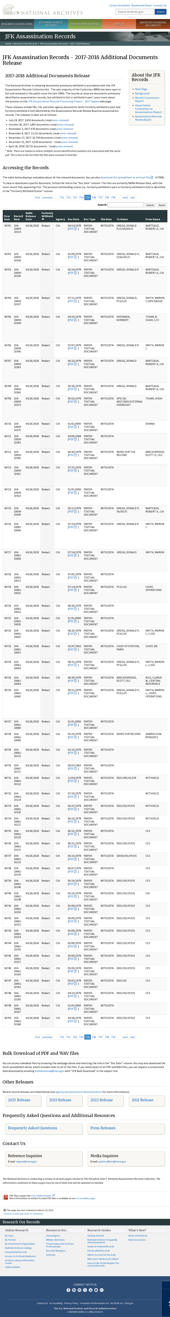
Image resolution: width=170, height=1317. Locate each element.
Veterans (51, 1254)
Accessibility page (85, 1198)
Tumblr (85, 1290)
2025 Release (19, 1100)
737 (100, 197)
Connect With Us (85, 1284)
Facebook (68, 1290)
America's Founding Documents (153, 24)
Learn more (139, 1310)
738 (107, 197)
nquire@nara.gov (27, 1161)
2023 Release (60, 1100)
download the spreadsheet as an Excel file (125, 177)
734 (81, 197)
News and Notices (138, 1235)
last (132, 197)
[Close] (166, 1285)
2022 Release (101, 1100)
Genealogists (53, 1235)
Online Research (16, 1230)
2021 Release (142, 1100)
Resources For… (57, 1230)
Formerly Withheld (47, 216)
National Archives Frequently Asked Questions (102, 1241)
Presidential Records (16, 1252)
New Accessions (137, 1239)
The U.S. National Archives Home (42, 9)
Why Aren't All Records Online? (103, 1258)
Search (160, 11)
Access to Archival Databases (20, 1256)
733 (75, 197)
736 (94, 197)
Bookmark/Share (141, 5)
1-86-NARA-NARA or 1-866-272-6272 (85, 1311)
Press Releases (102, 1128)
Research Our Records (17, 24)
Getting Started (95, 1235)
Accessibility (56, 1303)
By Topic (9, 1235)
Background (142, 93)
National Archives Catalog (18, 1247)
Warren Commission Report (147, 99)
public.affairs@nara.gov (112, 1161)
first (37, 197)
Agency (60, 219)
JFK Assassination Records (54, 43)
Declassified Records (98, 1250)
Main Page (141, 89)
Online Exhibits (12, 1267)
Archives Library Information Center (19, 1262)
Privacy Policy (71, 1303)
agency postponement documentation (79, 1092)
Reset (162, 205)
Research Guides (99, 1230)
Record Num (18, 217)
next (125, 197)
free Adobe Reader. (43, 1195)
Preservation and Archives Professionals (60, 1245)
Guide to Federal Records (100, 1246)
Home (8, 43)
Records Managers (56, 1250)
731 (62, 197)
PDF (71, 228)
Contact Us (160, 5)
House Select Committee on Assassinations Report (148, 109)
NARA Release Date (31, 216)
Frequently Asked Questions (32, 1128)
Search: (102, 204)
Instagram (79, 1290)
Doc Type (89, 219)
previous (47, 197)
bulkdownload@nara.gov (49, 1071)
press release (60, 120)
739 (113, 197)
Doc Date (73, 219)
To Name (122, 219)
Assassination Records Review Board (148, 118)
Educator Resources (85, 24)
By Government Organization (20, 1243)
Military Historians (55, 1239)
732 (68, 197)
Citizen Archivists (119, 5)
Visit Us (119, 24)
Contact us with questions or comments (23, 1213)
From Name (153, 219)
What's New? (137, 1230)
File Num (106, 219)
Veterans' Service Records (51, 24)
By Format (10, 1239)
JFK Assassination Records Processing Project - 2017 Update (63, 101)
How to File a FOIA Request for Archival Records (103, 1264)
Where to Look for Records (101, 1254)
